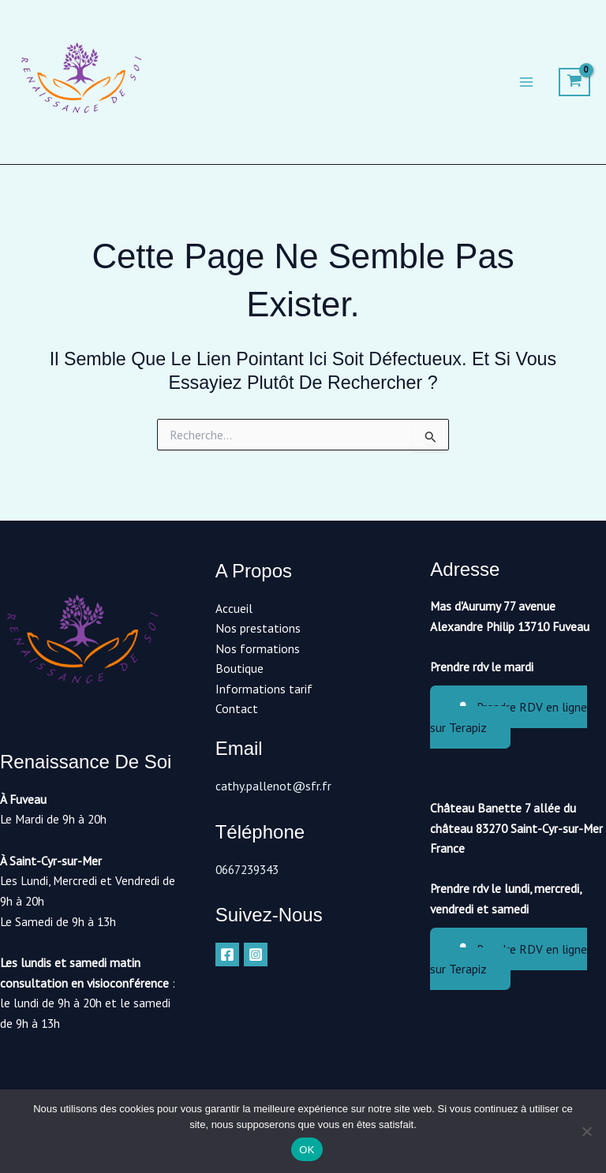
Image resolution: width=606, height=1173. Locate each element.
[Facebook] (227, 954)
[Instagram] (255, 954)
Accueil (233, 608)
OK (306, 1150)
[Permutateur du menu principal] (526, 83)
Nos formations (257, 648)
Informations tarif (263, 689)
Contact (236, 708)
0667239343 (247, 869)
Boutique (239, 668)
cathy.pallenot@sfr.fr (273, 786)
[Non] (586, 1131)
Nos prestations (258, 628)
